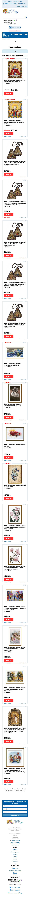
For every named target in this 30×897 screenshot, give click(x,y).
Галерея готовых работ (9, 5)
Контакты (18, 5)
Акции (15, 859)
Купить (8, 93)
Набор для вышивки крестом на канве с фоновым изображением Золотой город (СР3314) (14, 689)
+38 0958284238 (8, 22)
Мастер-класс (21, 3)
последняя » (20, 791)
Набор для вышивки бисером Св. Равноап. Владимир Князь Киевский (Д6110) (14, 122)
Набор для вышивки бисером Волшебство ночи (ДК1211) (12, 364)
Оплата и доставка (17, 1)
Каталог (6, 35)
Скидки (15, 856)
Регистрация (24, 6)
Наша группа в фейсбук (15, 893)
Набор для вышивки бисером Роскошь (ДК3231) (15, 445)
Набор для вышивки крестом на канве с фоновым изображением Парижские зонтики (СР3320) (15, 608)
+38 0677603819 (11, 20)
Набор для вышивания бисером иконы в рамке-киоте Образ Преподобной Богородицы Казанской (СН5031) (15, 729)
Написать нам (15, 845)
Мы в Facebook (15, 887)
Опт (15, 863)
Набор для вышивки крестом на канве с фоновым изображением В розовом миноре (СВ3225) (14, 527)
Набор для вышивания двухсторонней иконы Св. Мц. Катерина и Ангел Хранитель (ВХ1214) (15, 243)
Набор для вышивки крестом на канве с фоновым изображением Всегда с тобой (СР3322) (14, 648)
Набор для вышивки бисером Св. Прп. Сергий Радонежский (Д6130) (14, 80)
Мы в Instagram (15, 890)
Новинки (15, 854)
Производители (16, 34)
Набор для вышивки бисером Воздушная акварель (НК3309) (12, 404)
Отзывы (15, 3)
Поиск (26, 16)
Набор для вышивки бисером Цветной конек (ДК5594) (15, 485)
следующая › (10, 791)
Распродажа (15, 861)
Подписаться (15, 815)
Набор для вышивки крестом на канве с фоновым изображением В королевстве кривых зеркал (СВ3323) (14, 770)
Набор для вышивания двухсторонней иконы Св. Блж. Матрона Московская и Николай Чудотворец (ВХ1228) (15, 284)
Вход (18, 6)
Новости (10, 1)
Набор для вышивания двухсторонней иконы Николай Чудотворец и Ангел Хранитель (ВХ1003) (15, 324)
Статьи (4, 1)
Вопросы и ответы (7, 3)
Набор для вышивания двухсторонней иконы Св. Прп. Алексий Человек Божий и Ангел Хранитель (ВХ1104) (15, 203)
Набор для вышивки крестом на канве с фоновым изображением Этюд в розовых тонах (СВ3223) (14, 567)
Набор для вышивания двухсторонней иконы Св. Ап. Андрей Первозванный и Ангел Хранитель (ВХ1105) (15, 162)
